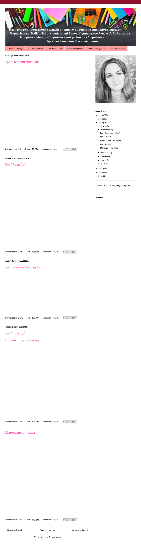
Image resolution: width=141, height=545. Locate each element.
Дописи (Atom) (55, 537)
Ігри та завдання (118, 49)
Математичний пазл (20, 432)
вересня (105, 153)
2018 (100, 123)
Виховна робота (55, 49)
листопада (106, 130)
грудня (104, 126)
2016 (100, 172)
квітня (103, 160)
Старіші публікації (80, 530)
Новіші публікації (14, 530)
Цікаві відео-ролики (75, 49)
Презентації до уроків (97, 49)
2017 (100, 168)
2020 (100, 115)
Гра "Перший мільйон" (22, 62)
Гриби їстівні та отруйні (23, 267)
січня (103, 164)
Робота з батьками (35, 49)
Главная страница (15, 49)
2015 (100, 176)
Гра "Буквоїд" (15, 164)
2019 (100, 119)
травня (104, 156)
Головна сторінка (47, 530)
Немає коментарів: (50, 149)
